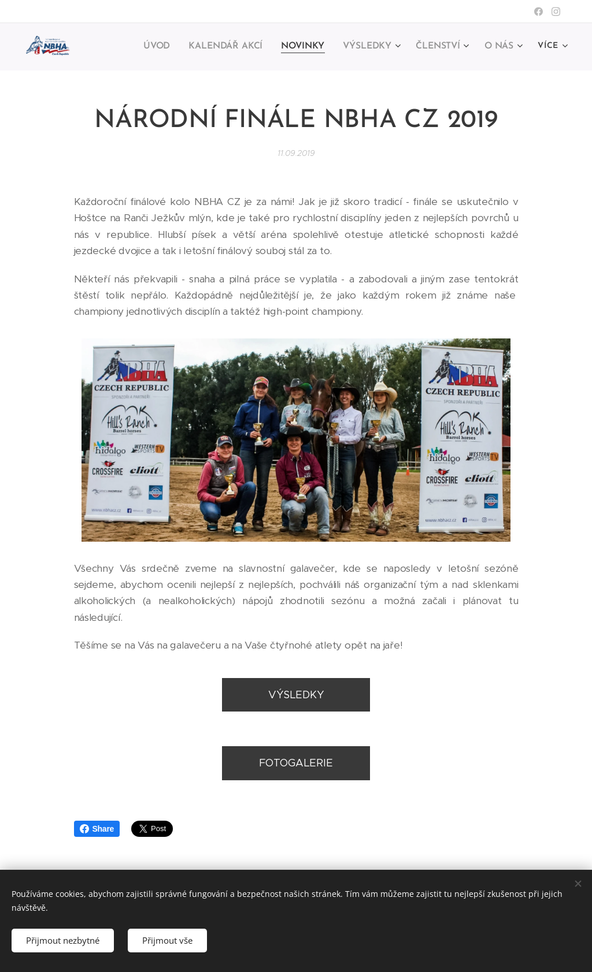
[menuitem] (164, 46)
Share (97, 828)
